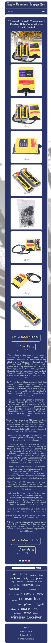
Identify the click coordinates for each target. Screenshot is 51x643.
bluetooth (20, 582)
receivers (28, 584)
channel (18, 594)
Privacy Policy (26, 635)
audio (13, 574)
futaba (39, 578)
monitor (33, 575)
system (38, 608)
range (12, 582)
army (32, 579)
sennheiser (15, 578)
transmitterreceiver (34, 581)
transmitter (29, 598)
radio (24, 608)
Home (26, 627)
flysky (25, 578)
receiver (34, 617)
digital (35, 613)
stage (38, 585)
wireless (18, 617)
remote (29, 593)
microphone (24, 604)
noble (23, 590)
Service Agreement (26, 639)
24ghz (39, 604)
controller (16, 585)
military (17, 613)
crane (40, 593)
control (14, 589)
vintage (14, 600)
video (12, 609)
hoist (10, 595)
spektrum (32, 590)
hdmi (23, 574)
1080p (27, 612)
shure (41, 575)
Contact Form (26, 631)
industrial (41, 590)
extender (11, 605)
